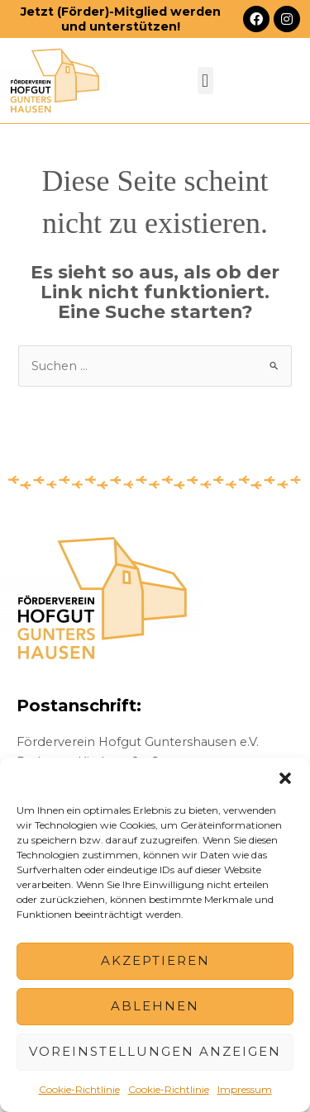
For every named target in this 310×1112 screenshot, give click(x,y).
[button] (285, 778)
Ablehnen (155, 1006)
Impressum (244, 1089)
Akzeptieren (155, 960)
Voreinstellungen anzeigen (155, 1051)
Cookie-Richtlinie (79, 1089)
